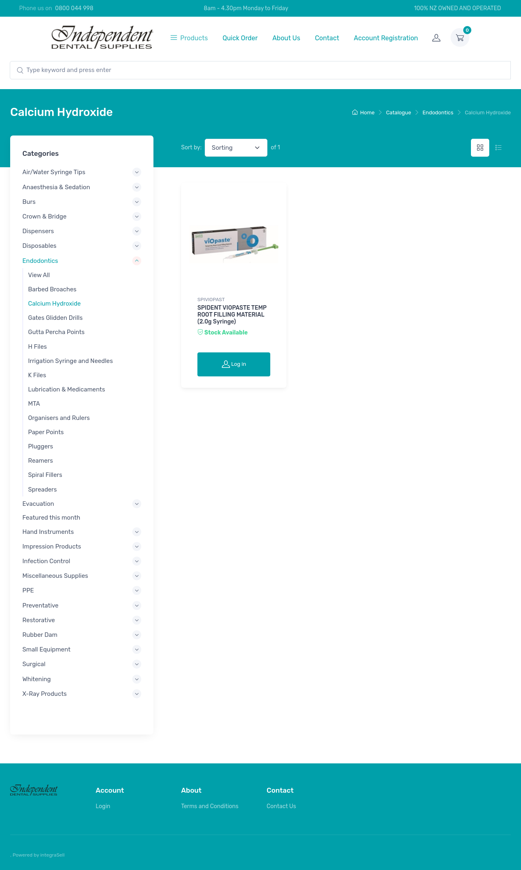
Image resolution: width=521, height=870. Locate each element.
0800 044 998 (74, 8)
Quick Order (240, 38)
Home (363, 112)
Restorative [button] (38, 619)
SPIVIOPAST (211, 299)
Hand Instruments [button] (48, 531)
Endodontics (437, 112)
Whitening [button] (36, 678)
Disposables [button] (39, 245)
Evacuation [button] (38, 503)
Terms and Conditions (210, 806)
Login (103, 806)
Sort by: (191, 147)
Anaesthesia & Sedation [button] (56, 186)
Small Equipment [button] (46, 649)
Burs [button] (28, 201)
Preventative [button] (40, 605)
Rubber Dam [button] (39, 634)
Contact (327, 38)
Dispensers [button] (38, 231)
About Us (286, 38)
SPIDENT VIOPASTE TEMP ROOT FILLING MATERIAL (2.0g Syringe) (232, 314)
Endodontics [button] (40, 260)
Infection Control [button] (46, 561)
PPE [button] (28, 590)
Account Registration (386, 38)
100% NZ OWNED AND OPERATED (453, 8)
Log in (234, 363)
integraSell (52, 855)
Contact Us (281, 806)
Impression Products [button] (51, 546)
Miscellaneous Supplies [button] (55, 575)
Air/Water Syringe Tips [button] (53, 172)
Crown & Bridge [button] (44, 216)
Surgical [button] (34, 664)
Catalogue (398, 112)
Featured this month (51, 517)
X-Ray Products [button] (44, 693)
